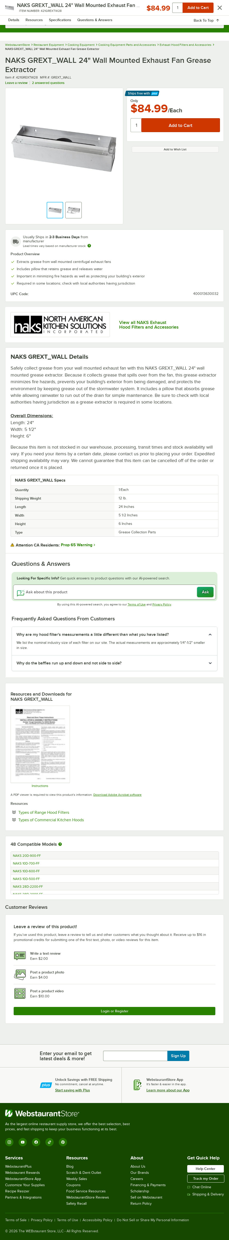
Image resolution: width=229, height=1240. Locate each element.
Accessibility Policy (97, 1220)
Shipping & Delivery (205, 1194)
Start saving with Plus (72, 1090)
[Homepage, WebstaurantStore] (114, 9)
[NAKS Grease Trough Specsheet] (40, 747)
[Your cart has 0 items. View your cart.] (216, 9)
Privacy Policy (161, 604)
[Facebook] (36, 1142)
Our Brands (139, 1173)
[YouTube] (23, 1142)
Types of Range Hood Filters (59, 812)
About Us (137, 1166)
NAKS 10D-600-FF (26, 871)
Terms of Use (137, 604)
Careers (136, 1179)
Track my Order (205, 1178)
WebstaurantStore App (23, 1179)
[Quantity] (136, 125)
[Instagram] (9, 1142)
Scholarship (139, 1191)
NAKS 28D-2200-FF (28, 886)
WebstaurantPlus (18, 1166)
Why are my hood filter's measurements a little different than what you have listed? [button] (93, 634)
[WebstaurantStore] (69, 1113)
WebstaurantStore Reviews (87, 1197)
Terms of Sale (16, 1220)
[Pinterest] (63, 1142)
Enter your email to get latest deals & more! (66, 1056)
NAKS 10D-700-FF (26, 863)
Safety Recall (76, 1203)
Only (134, 101)
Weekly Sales (76, 1179)
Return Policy (141, 1203)
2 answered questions (48, 83)
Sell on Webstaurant (146, 1197)
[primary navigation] (16, 9)
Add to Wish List (175, 149)
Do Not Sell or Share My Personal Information (153, 1220)
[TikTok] (49, 1142)
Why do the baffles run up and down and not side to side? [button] (69, 663)
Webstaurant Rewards (22, 1173)
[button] (55, 210)
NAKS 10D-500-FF (26, 879)
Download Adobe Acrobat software (117, 795)
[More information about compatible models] (60, 844)
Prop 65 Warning (76, 545)
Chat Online (199, 1187)
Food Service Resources (86, 1191)
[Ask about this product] (114, 592)
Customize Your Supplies (25, 1185)
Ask (205, 592)
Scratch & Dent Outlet (83, 1173)
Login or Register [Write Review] (114, 1011)
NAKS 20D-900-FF (27, 856)
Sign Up (178, 1056)
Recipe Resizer (17, 1191)
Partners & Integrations (23, 1197)
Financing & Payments (148, 1185)
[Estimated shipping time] (89, 245)
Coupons (73, 1185)
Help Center (205, 1169)
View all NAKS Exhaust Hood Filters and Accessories (148, 325)
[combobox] (114, 23)
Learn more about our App (168, 1090)
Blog (69, 1166)
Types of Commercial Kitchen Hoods (66, 819)
